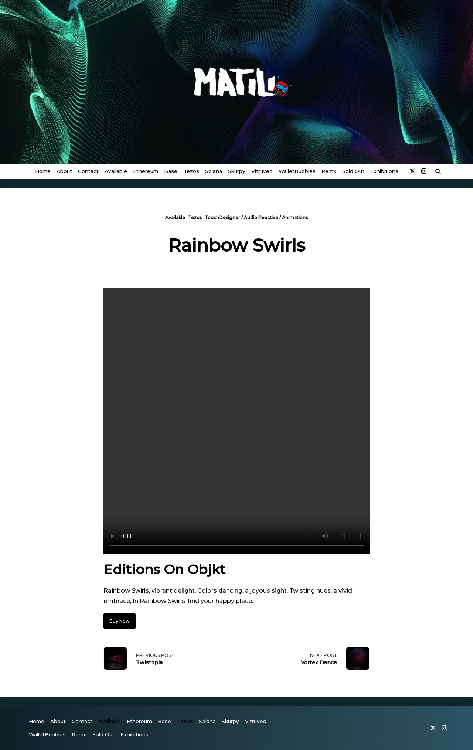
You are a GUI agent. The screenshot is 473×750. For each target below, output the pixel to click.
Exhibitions (384, 171)
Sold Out (353, 171)
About (64, 171)
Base (170, 171)
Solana (213, 171)
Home (43, 171)
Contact (88, 171)
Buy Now (119, 621)
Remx (328, 171)
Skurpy (236, 171)
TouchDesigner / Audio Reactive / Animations (256, 217)
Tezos (191, 171)
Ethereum (145, 171)
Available (116, 171)
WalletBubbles (297, 171)
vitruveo (262, 171)
